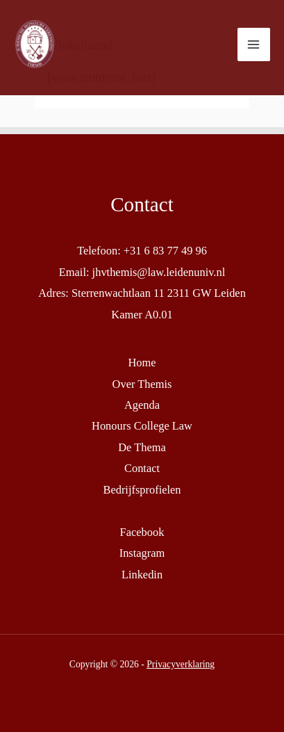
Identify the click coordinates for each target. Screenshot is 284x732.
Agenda (142, 405)
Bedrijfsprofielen (142, 489)
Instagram (142, 553)
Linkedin (142, 574)
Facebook (142, 532)
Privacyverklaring (181, 664)
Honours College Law (142, 425)
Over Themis (142, 384)
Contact (142, 468)
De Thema (142, 447)
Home (142, 362)
